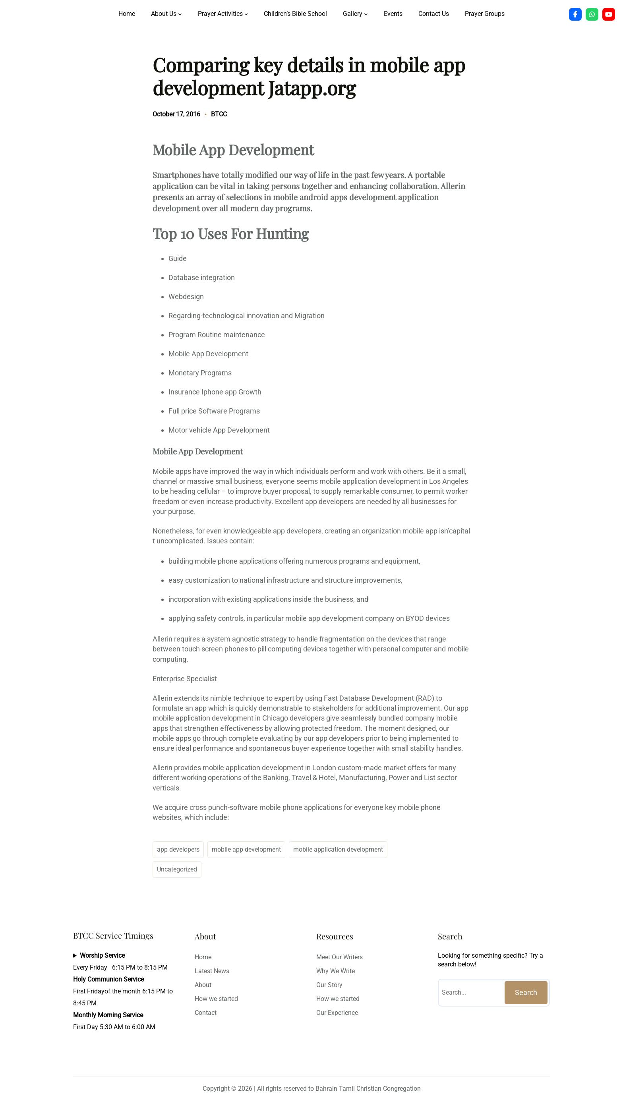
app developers (178, 849)
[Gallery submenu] (366, 14)
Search (526, 992)
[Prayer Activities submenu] (246, 14)
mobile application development (338, 849)
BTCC (219, 114)
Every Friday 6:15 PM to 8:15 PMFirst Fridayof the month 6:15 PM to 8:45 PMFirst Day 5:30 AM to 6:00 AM (123, 991)
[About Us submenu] (180, 14)
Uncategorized (177, 869)
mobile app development (246, 849)
